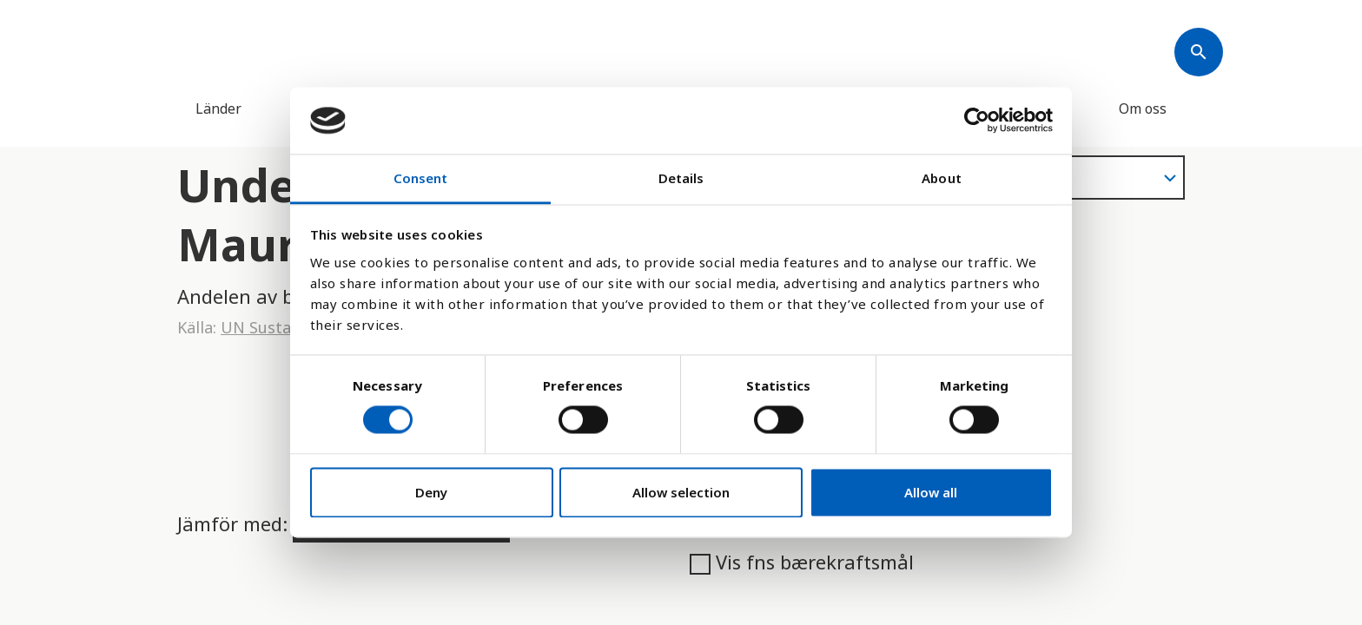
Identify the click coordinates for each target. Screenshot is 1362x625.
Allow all (930, 492)
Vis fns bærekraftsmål (802, 562)
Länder (218, 108)
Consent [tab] (420, 178)
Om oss (1143, 108)
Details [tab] (681, 178)
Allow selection (681, 492)
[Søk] (1198, 52)
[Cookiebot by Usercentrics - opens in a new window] (977, 121)
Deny (431, 492)
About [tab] (942, 178)
